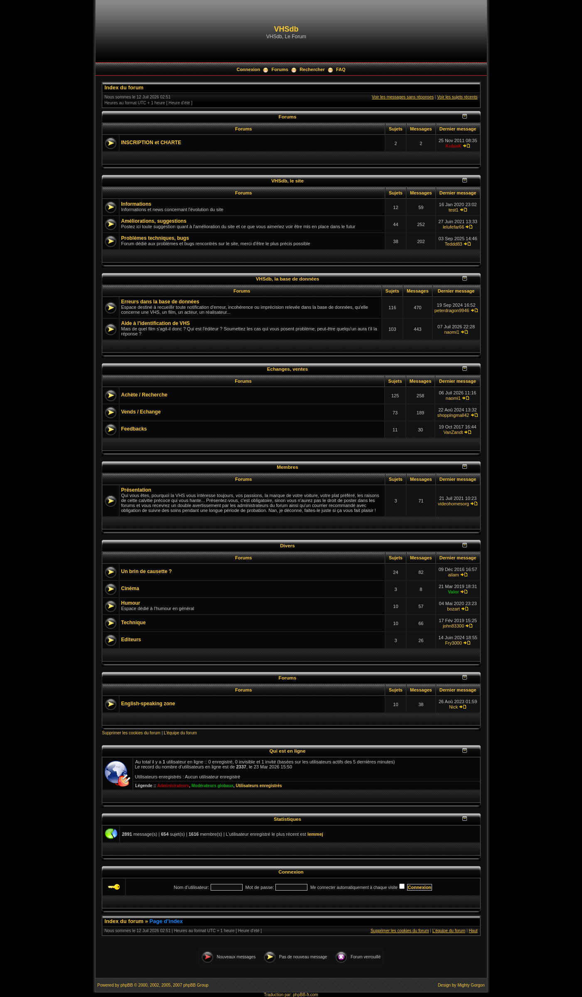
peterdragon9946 (452, 310)
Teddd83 (453, 243)
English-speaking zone (148, 704)
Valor (453, 591)
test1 (454, 209)
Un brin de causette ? (146, 571)
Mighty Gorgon (471, 985)
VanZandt (453, 432)
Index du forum (124, 87)
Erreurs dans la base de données (160, 302)
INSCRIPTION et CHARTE (151, 142)
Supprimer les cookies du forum (131, 733)
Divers (287, 545)
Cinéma (130, 588)
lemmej (315, 834)
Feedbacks (134, 429)
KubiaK (453, 145)
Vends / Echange (141, 412)
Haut (473, 930)
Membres (287, 467)
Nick (453, 706)
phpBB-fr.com (305, 994)
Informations (136, 204)
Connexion (248, 69)
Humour (130, 603)
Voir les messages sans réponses (403, 97)
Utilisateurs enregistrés (259, 785)
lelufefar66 (453, 226)
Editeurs (131, 640)
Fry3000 (453, 642)
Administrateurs (173, 785)
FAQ (341, 69)
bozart (453, 608)
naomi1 (451, 332)
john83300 (453, 625)
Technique (133, 622)
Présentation (136, 490)
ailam (453, 574)
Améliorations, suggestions (154, 221)
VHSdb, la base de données (287, 278)
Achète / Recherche (144, 395)
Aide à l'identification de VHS (155, 323)
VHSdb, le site (287, 180)
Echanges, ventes (287, 369)
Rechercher (312, 69)
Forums (280, 69)
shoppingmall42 (453, 415)
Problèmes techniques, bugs (155, 238)
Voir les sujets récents (457, 97)
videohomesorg (453, 503)
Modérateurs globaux (212, 785)
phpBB (126, 985)
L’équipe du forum (180, 733)
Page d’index (166, 921)
